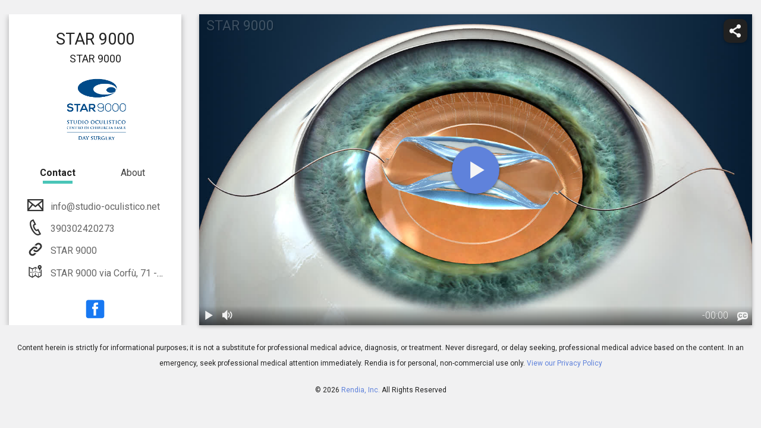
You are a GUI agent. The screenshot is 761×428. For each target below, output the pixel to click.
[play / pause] (208, 315)
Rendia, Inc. (360, 390)
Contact (58, 172)
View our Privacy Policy (564, 363)
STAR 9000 (72, 250)
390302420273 (81, 228)
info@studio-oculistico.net (104, 206)
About (133, 172)
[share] (735, 31)
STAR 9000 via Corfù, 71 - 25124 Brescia (134, 273)
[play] (475, 170)
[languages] (742, 316)
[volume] (227, 315)
